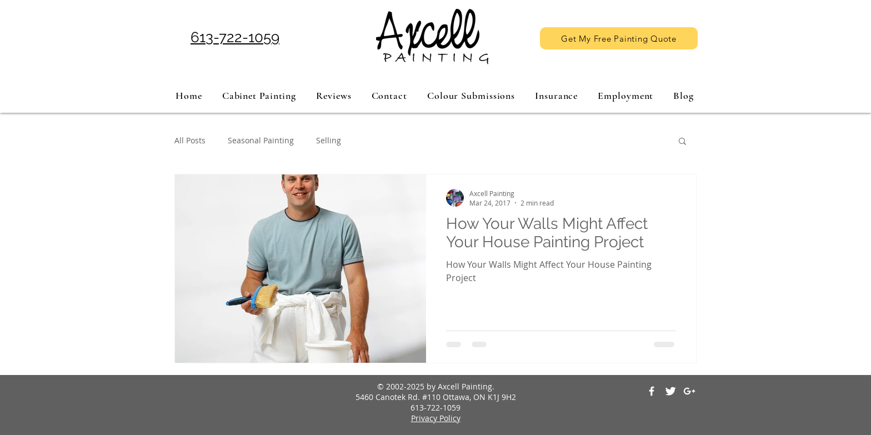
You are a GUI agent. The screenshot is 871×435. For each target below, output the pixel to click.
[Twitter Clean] (670, 391)
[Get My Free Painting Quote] (619, 38)
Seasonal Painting (261, 140)
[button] (682, 142)
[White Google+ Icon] (689, 391)
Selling (328, 140)
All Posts (190, 140)
